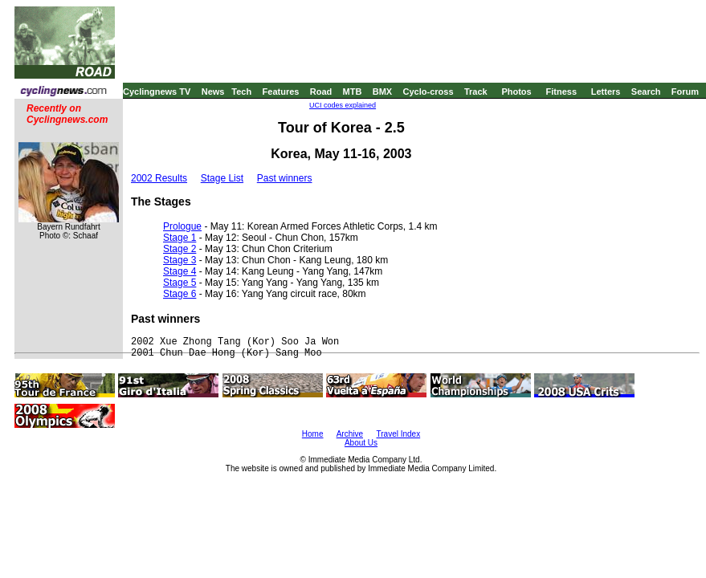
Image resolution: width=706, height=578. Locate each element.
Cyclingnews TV (156, 91)
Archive (350, 433)
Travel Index (399, 433)
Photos (516, 91)
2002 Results (159, 178)
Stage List (222, 178)
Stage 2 (179, 248)
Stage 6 (179, 293)
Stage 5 (179, 282)
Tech (241, 91)
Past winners (284, 178)
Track (476, 91)
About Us (361, 442)
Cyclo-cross (428, 91)
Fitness (561, 91)
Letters (606, 91)
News (213, 91)
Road (321, 91)
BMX (382, 91)
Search (646, 91)
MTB (352, 91)
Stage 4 (179, 271)
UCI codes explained (342, 105)
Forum (685, 91)
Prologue (182, 226)
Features (281, 91)
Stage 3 (179, 260)
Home (313, 433)
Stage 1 (179, 237)
